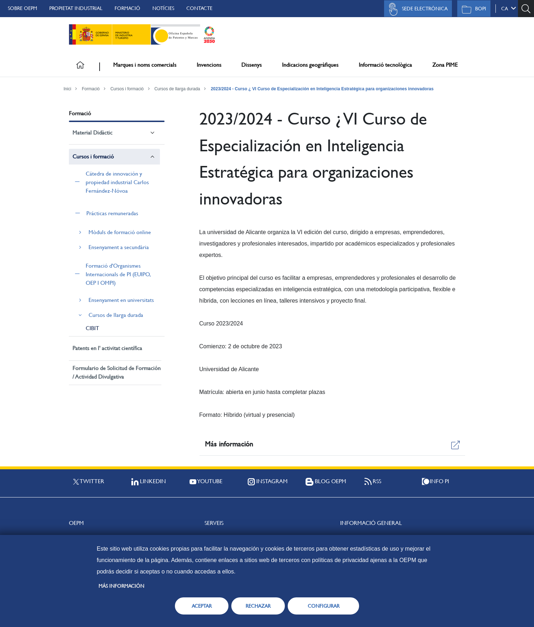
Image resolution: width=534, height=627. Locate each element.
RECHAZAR (258, 606)
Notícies (163, 8)
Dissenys (251, 64)
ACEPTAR (202, 606)
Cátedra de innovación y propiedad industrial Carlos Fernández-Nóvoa (117, 182)
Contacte (199, 8)
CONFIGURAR (323, 606)
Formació (127, 8)
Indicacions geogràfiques (310, 64)
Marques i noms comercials (144, 64)
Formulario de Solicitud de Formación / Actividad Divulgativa (116, 372)
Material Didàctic (92, 132)
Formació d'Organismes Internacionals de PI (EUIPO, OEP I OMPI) (118, 274)
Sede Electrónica (416, 9)
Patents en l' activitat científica (107, 348)
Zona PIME (445, 64)
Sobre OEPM (22, 8)
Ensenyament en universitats (121, 300)
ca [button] (508, 8)
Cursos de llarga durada (177, 88)
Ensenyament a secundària (119, 247)
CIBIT (92, 328)
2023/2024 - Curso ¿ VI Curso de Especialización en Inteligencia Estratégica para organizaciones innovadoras (322, 88)
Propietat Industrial (75, 8)
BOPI (472, 9)
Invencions (209, 64)
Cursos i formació (126, 88)
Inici (67, 88)
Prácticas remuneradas (112, 213)
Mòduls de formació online (120, 232)
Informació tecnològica (385, 64)
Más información (121, 586)
